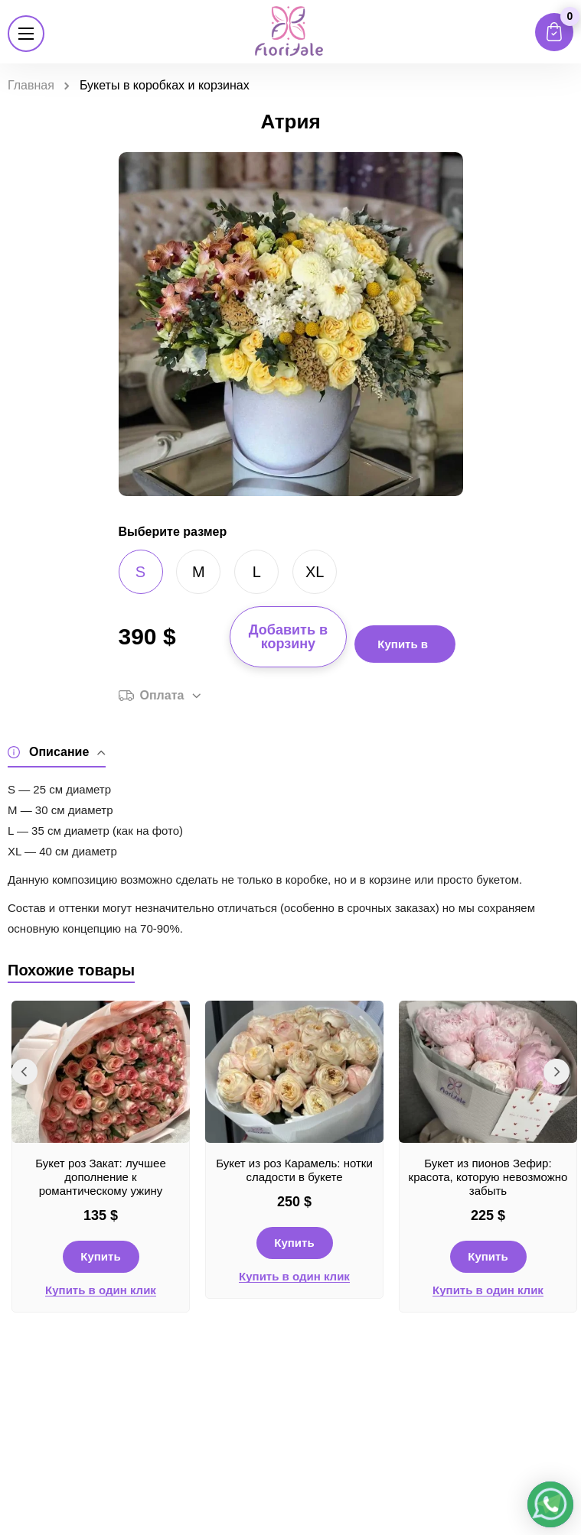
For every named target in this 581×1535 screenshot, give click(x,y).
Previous (24, 1072)
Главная (31, 85)
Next (556, 1072)
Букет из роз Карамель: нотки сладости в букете (294, 1170)
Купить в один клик (100, 1290)
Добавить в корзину (288, 636)
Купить (100, 1256)
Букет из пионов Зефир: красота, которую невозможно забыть (488, 1177)
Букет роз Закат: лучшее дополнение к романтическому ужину (100, 1177)
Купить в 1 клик (402, 651)
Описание (57, 753)
